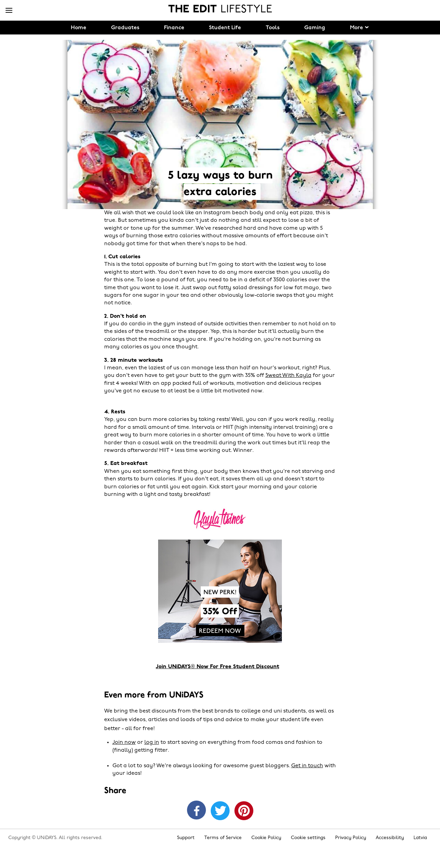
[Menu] (9, 10)
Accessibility (390, 837)
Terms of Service (223, 837)
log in (151, 742)
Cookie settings (308, 837)
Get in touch (307, 766)
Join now (124, 742)
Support (186, 837)
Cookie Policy (266, 837)
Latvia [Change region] (420, 837)
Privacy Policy (350, 837)
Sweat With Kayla (288, 375)
